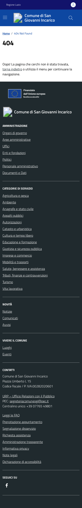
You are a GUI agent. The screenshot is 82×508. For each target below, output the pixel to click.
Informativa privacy (15, 448)
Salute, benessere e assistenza (23, 268)
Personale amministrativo (20, 166)
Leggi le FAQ (11, 415)
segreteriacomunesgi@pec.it (29, 401)
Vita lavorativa (12, 288)
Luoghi (7, 347)
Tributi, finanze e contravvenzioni (25, 275)
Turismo (7, 281)
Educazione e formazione (19, 242)
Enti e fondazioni (14, 152)
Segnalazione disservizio (19, 428)
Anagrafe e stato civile (18, 208)
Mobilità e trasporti (15, 262)
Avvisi (6, 324)
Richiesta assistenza (16, 435)
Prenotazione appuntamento (22, 421)
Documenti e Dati (14, 172)
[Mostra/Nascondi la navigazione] (4, 17)
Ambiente (9, 202)
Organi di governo (14, 132)
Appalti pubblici (12, 215)
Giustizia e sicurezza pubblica (22, 248)
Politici (6, 159)
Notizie (7, 311)
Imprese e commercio (17, 255)
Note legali (9, 455)
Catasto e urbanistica (17, 228)
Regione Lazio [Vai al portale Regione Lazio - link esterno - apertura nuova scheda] (13, 5)
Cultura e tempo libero (17, 235)
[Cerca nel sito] (71, 18)
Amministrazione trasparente (22, 441)
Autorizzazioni (12, 222)
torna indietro (12, 69)
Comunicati (10, 318)
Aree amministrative (16, 139)
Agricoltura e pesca (15, 195)
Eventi (6, 354)
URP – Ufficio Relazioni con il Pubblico (28, 396)
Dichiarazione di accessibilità (21, 461)
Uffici (5, 146)
